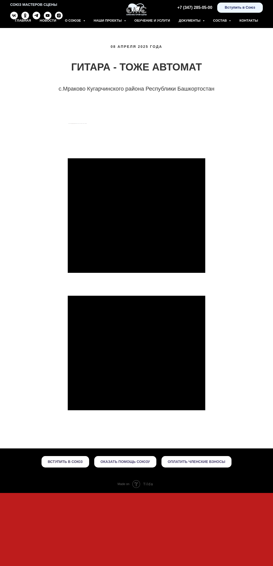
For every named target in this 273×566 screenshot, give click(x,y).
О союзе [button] (73, 20)
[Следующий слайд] (205, 160)
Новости (48, 20)
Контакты (248, 20)
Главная (23, 20)
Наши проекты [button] (108, 20)
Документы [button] (190, 20)
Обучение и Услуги (152, 20)
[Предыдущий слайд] (68, 160)
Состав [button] (220, 20)
